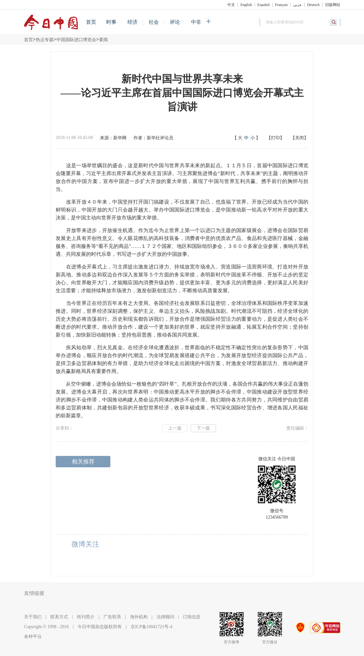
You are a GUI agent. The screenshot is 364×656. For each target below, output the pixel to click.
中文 (231, 5)
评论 (175, 22)
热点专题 (44, 39)
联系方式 (59, 617)
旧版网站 (332, 5)
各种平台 (33, 636)
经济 (132, 22)
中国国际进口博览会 (76, 39)
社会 (154, 22)
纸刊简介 (86, 617)
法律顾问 (165, 617)
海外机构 (139, 617)
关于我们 (33, 617)
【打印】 (275, 138)
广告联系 (112, 617)
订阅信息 (192, 617)
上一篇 (175, 428)
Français (281, 5)
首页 (91, 22)
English (246, 5)
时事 (111, 22)
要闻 (103, 39)
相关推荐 (83, 461)
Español (263, 5)
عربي (297, 5)
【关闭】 (299, 138)
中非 (196, 22)
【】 (246, 138)
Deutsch (313, 5)
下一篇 (203, 428)
